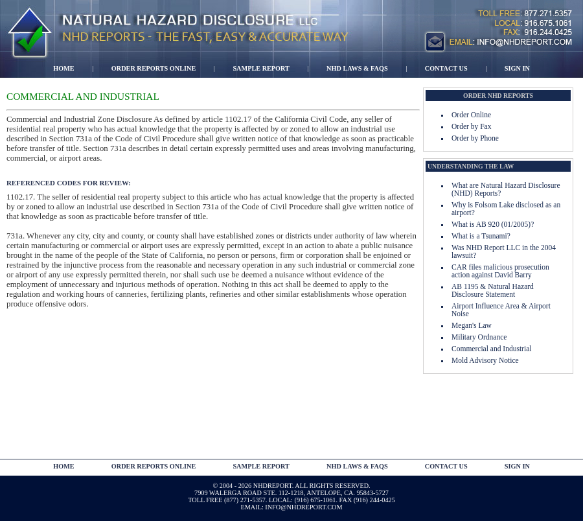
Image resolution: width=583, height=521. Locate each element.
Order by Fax (471, 126)
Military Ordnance (479, 337)
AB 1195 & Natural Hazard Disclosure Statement (493, 290)
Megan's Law (472, 325)
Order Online (471, 115)
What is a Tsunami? (481, 236)
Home (63, 68)
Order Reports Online (153, 68)
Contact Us (446, 68)
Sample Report (261, 68)
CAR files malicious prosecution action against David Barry (500, 271)
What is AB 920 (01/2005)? (493, 224)
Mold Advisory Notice (485, 360)
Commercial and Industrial (491, 349)
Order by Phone (475, 138)
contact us (446, 466)
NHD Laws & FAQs (357, 68)
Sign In (517, 68)
